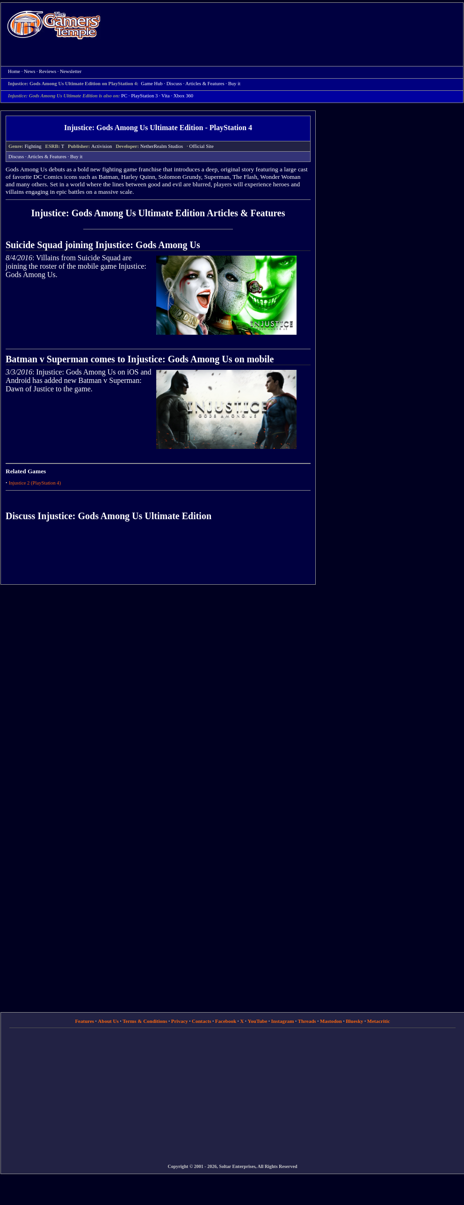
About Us (108, 1021)
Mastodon (331, 1021)
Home (54, 24)
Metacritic (378, 1021)
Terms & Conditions (145, 1021)
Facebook (225, 1021)
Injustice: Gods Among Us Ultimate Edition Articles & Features (158, 213)
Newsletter (70, 71)
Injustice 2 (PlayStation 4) (35, 482)
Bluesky (354, 1021)
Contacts (201, 1021)
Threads (307, 1021)
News (29, 71)
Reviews (47, 71)
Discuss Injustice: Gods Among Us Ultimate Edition (108, 516)
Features (84, 1021)
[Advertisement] (238, 70)
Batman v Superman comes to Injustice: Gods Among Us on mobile (140, 359)
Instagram (282, 1021)
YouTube (258, 1021)
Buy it (76, 156)
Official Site (201, 146)
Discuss (16, 156)
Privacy (179, 1021)
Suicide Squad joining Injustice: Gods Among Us (103, 245)
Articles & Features (47, 156)
